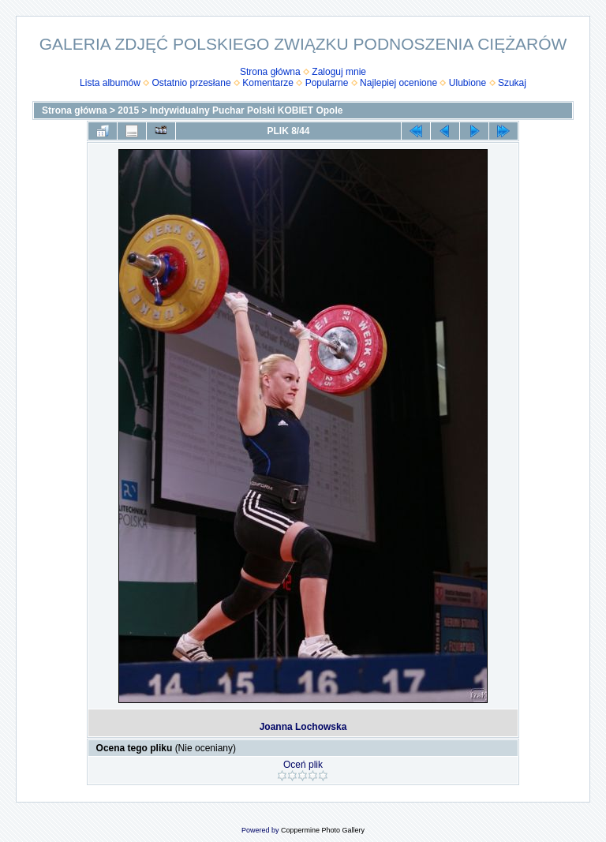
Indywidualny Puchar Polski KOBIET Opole (246, 110)
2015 (128, 110)
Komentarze (268, 82)
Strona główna (270, 71)
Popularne (327, 82)
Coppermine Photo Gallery (323, 830)
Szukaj (512, 82)
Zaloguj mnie (339, 71)
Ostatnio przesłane (191, 82)
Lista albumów (110, 82)
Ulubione (467, 82)
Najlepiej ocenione (398, 82)
